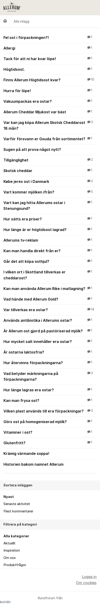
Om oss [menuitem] (9, 558)
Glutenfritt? (50, 442)
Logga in (89, 576)
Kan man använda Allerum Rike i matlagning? (50, 288)
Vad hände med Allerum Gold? (50, 298)
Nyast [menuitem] (8, 497)
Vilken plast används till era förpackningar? (50, 410)
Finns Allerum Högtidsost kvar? (50, 79)
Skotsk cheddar (50, 170)
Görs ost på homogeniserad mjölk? (50, 421)
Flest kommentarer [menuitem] (18, 511)
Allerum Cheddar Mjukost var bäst (50, 111)
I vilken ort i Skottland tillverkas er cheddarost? (50, 274)
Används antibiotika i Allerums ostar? (50, 320)
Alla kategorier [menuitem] (16, 536)
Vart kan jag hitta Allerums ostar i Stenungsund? (50, 205)
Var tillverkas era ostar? (50, 309)
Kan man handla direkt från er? (50, 250)
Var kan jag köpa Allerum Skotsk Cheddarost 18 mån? (50, 125)
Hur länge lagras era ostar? (50, 389)
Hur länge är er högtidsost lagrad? (50, 229)
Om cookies (86, 582)
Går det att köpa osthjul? (50, 261)
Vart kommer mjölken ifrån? (50, 191)
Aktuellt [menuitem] (9, 543)
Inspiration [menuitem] (11, 550)
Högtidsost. (50, 69)
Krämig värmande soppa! (50, 453)
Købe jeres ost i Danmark (50, 181)
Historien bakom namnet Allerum (50, 464)
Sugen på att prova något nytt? (50, 149)
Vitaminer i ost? (50, 432)
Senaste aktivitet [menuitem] (16, 504)
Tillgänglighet (50, 159)
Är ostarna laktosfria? (50, 351)
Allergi (50, 47)
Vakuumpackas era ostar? (50, 101)
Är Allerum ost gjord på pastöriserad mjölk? (50, 330)
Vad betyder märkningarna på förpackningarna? (50, 376)
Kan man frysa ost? (50, 400)
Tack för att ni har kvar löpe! (50, 58)
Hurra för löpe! (50, 90)
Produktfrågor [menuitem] (14, 565)
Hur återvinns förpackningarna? (50, 362)
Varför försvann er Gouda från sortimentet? (50, 138)
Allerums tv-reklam (50, 240)
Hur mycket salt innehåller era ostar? (50, 341)
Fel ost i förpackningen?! (50, 37)
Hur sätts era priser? (50, 218)
